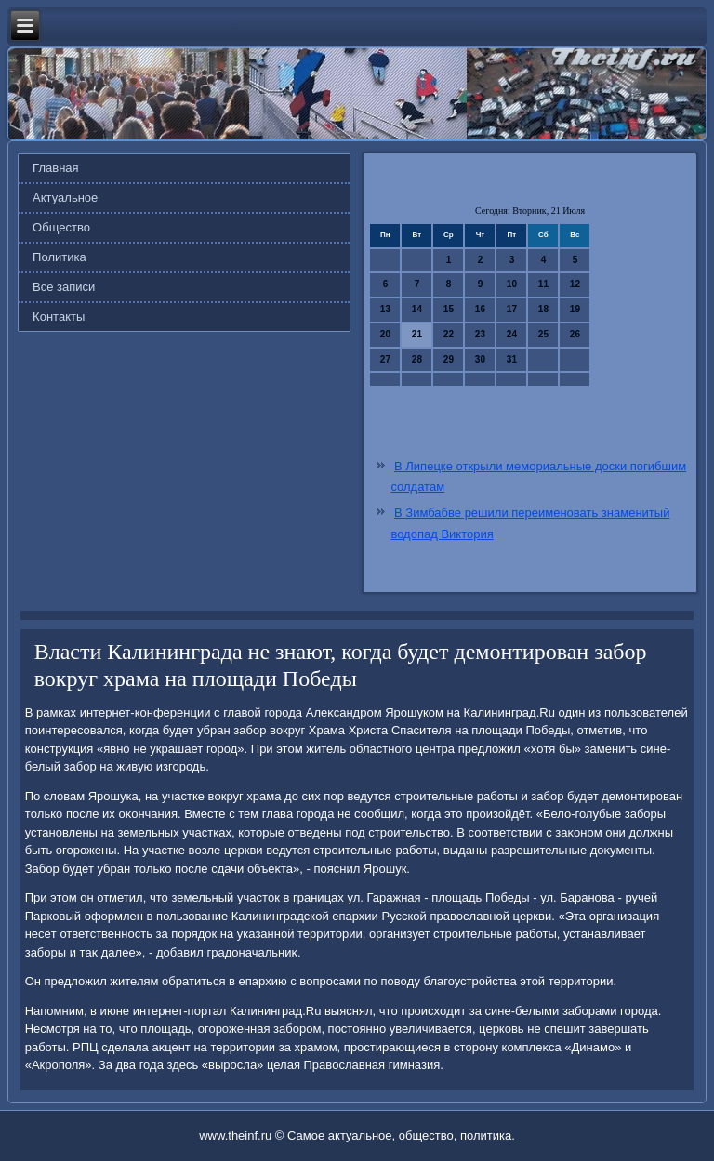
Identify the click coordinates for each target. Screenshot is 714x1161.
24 (512, 334)
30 (480, 359)
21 (417, 334)
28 (417, 359)
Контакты (59, 316)
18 (543, 309)
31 (512, 359)
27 (385, 359)
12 (575, 284)
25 (543, 334)
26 (575, 334)
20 (385, 334)
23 (480, 334)
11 (543, 284)
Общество (61, 227)
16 (480, 309)
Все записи (64, 287)
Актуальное (65, 197)
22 (448, 334)
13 (385, 309)
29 (448, 359)
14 (417, 309)
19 (575, 309)
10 (512, 284)
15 (448, 309)
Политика (59, 257)
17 (512, 309)
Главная (55, 168)
